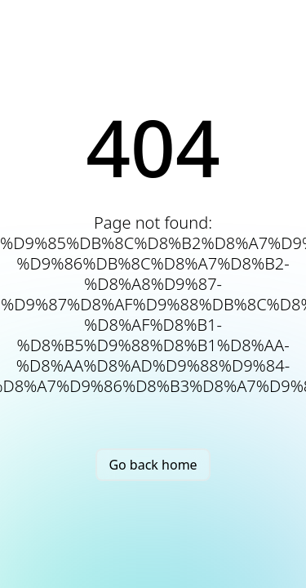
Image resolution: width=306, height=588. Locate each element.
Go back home (153, 465)
